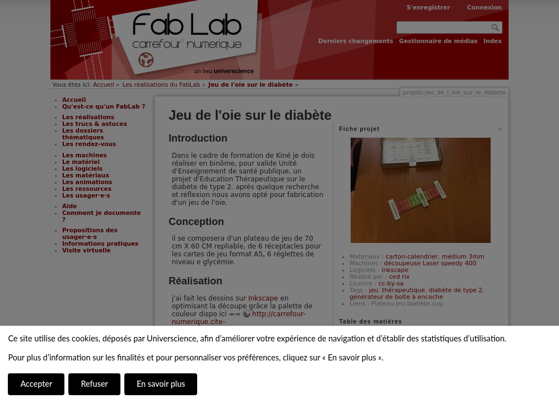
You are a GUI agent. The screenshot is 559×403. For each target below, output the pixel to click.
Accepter (36, 383)
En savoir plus (161, 383)
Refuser (94, 383)
